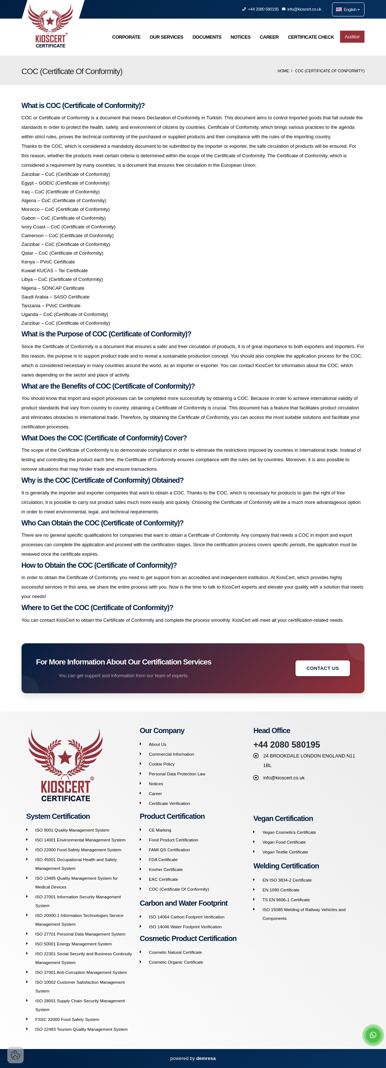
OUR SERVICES (166, 37)
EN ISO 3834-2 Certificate (287, 880)
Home (283, 71)
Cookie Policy (162, 764)
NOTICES (240, 37)
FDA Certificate (163, 859)
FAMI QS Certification (169, 849)
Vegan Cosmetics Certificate (289, 832)
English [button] (347, 9)
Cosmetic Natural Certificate (175, 952)
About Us (157, 744)
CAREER (269, 37)
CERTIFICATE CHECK (311, 37)
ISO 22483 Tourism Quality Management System (81, 1029)
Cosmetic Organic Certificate (176, 962)
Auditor (352, 36)
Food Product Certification (173, 839)
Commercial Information (171, 754)
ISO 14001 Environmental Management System (80, 839)
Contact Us (322, 668)
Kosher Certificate (166, 869)
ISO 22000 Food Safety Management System (78, 849)
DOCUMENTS (207, 37)
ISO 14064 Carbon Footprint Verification (186, 916)
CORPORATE (126, 37)
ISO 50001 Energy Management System (73, 943)
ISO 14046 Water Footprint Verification (185, 926)
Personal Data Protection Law (177, 773)
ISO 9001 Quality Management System (72, 830)
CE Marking (160, 830)
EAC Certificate (163, 879)
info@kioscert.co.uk (301, 9)
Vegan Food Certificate (284, 842)
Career (155, 793)
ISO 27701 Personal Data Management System (80, 934)
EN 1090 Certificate (280, 889)
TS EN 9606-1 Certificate (286, 899)
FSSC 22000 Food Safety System (67, 1019)
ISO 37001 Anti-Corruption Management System (81, 972)
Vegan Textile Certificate (285, 851)
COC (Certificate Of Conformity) (179, 889)
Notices (156, 783)
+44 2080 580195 (260, 9)
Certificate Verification (169, 803)
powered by (193, 1058)
